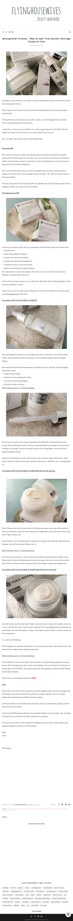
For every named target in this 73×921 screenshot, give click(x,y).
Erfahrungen (48, 888)
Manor (39, 895)
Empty (27, 888)
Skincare (5, 888)
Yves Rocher (10, 810)
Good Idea (34, 905)
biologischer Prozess (44, 809)
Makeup (20, 888)
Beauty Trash (59, 888)
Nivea (32, 895)
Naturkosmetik (51, 891)
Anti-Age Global (20, 809)
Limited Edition (8, 902)
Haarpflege (47, 895)
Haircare (6, 891)
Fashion (5, 898)
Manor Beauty (36, 902)
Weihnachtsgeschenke (42, 898)
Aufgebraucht (36, 888)
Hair (27, 895)
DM (65, 895)
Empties (13, 888)
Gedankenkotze (16, 891)
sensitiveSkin (55, 902)
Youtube (43, 905)
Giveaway (65, 902)
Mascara (46, 902)
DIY (28, 905)
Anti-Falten (31, 809)
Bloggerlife (40, 891)
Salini (47, 919)
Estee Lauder (63, 891)
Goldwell (25, 902)
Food (23, 905)
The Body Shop (29, 891)
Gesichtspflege (58, 809)
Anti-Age (10, 809)
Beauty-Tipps (57, 895)
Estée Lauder (7, 905)
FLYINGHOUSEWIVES (34, 919)
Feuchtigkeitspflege (59, 898)
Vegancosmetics (27, 898)
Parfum (17, 902)
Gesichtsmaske (15, 898)
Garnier (16, 905)
